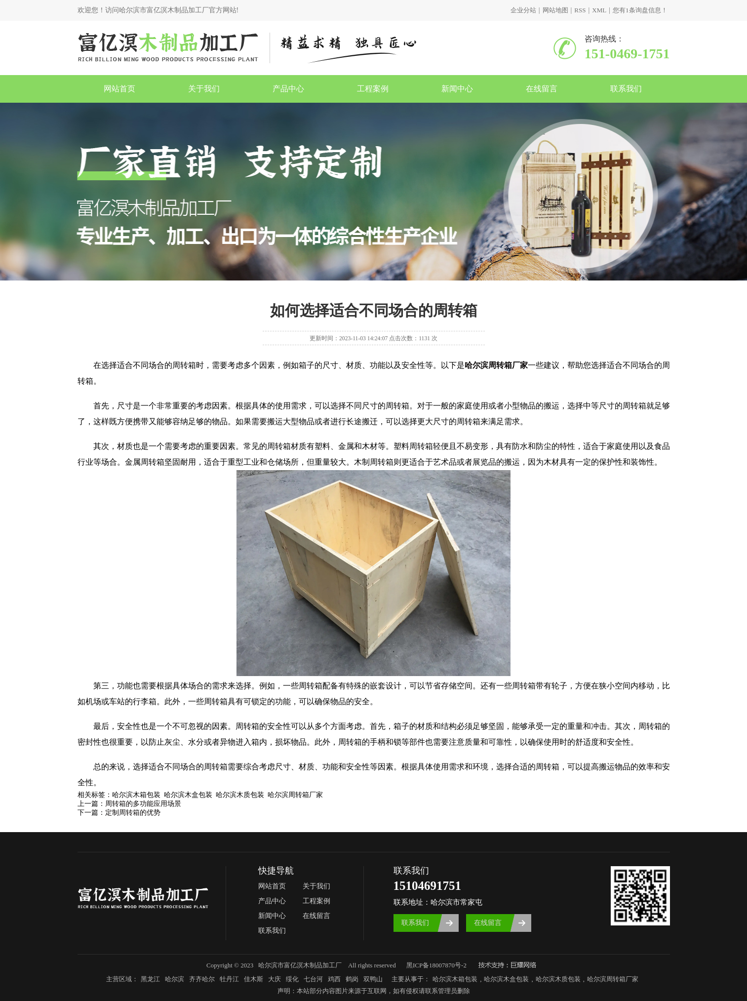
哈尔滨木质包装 (558, 979)
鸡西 (334, 979)
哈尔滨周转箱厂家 (612, 979)
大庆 (274, 979)
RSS (580, 10)
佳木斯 (253, 979)
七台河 (313, 979)
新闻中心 (457, 88)
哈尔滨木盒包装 (506, 979)
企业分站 (523, 10)
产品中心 (288, 88)
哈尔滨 (174, 979)
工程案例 (373, 88)
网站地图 (555, 10)
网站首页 (119, 88)
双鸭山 (373, 979)
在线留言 (541, 88)
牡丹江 (229, 979)
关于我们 (204, 88)
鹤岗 (352, 979)
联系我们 (626, 88)
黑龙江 (150, 979)
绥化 (292, 979)
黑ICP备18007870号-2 (436, 965)
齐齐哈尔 (202, 979)
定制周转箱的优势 (132, 812)
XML (599, 10)
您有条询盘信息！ (640, 10)
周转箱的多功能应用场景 (143, 803)
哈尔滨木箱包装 (454, 979)
